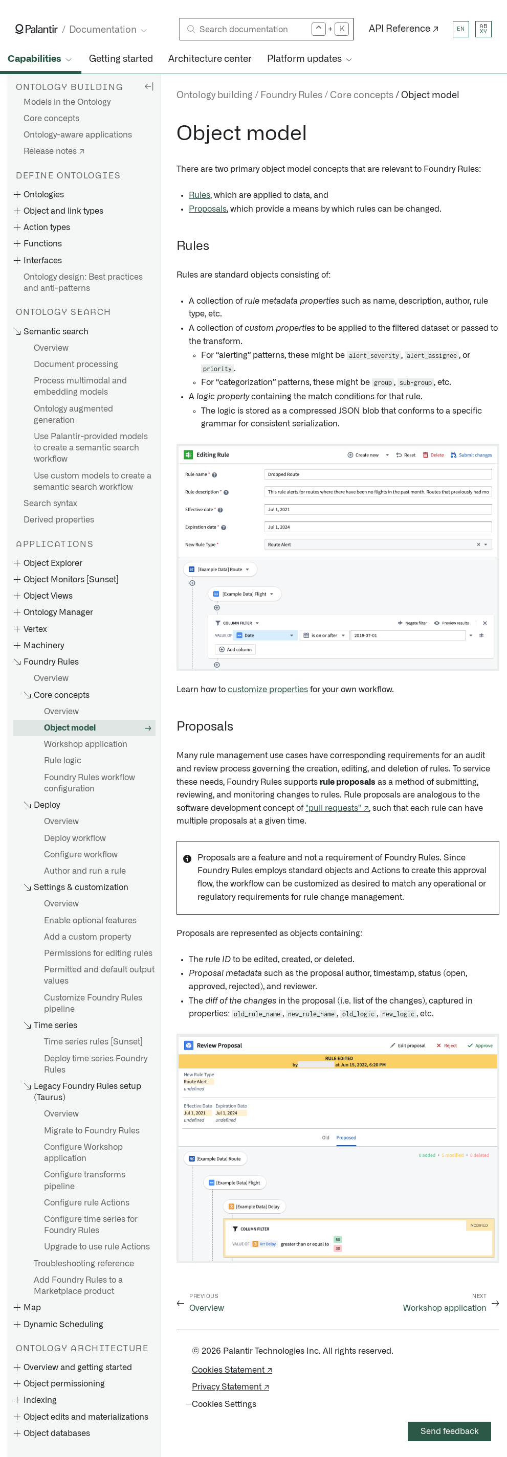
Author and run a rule (85, 871)
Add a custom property (87, 937)
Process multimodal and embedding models (80, 386)
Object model (70, 728)
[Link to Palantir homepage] (36, 29)
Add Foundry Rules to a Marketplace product (78, 1285)
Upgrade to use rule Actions (97, 1247)
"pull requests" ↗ (337, 808)
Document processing (76, 364)
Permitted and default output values (99, 975)
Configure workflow (81, 855)
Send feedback (450, 1431)
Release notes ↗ (54, 151)
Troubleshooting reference (84, 1264)
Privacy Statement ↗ (230, 1387)
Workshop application (85, 744)
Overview (51, 348)
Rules (199, 195)
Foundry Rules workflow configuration (89, 783)
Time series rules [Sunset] (93, 1042)
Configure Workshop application (83, 1153)
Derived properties (59, 520)
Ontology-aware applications (78, 135)
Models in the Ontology (67, 102)
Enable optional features (90, 921)
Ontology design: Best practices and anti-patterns (83, 282)
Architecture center (210, 59)
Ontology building (215, 95)
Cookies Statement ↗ (232, 1370)
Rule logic (62, 761)
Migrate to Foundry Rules (92, 1131)
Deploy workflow (75, 838)
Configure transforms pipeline (84, 1180)
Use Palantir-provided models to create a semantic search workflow (91, 447)
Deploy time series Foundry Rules (95, 1064)
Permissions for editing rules (98, 953)
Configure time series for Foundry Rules (91, 1225)
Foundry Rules (291, 95)
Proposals (208, 209)
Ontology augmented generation (73, 414)
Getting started (121, 59)
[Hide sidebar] (149, 86)
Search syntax (50, 503)
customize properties (268, 690)
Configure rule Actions (86, 1203)
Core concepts (51, 119)
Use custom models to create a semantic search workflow (92, 481)
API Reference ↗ (404, 29)
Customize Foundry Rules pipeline (93, 1003)
